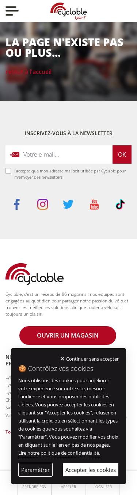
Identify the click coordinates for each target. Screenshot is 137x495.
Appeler (68, 486)
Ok (122, 154)
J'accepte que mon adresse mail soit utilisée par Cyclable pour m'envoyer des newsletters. (70, 174)
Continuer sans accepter (92, 359)
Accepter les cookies (90, 469)
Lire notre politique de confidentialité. (59, 453)
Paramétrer (35, 469)
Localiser (103, 486)
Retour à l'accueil (28, 72)
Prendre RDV (34, 486)
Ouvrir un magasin (68, 335)
